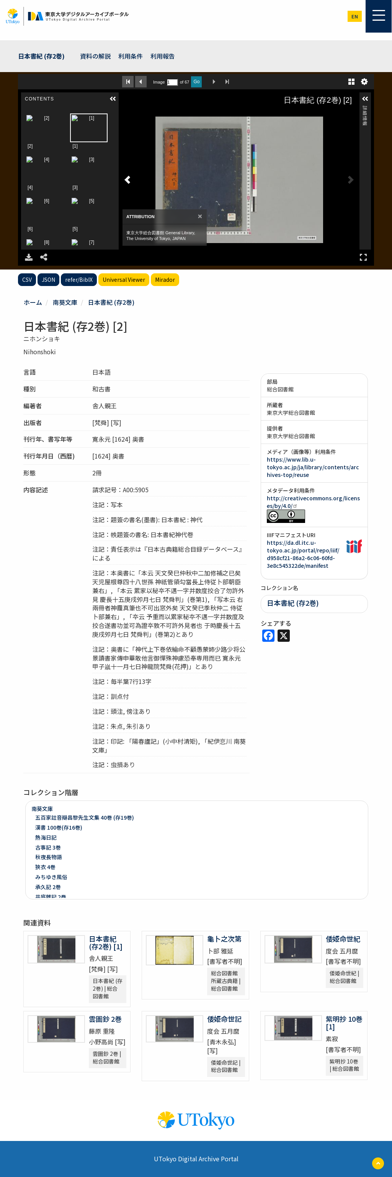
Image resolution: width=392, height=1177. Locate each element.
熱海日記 (46, 837)
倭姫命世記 (224, 1019)
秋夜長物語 (48, 857)
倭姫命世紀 (343, 939)
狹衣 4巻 (45, 867)
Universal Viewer (124, 279)
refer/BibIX (79, 279)
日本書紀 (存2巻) (41, 56)
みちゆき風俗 (51, 877)
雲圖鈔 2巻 (105, 1019)
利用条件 (130, 56)
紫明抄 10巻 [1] (344, 1022)
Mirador (165, 279)
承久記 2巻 (48, 887)
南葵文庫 (65, 302)
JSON (48, 279)
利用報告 (162, 56)
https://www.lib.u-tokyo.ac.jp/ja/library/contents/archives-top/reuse (313, 466)
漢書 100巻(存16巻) (58, 827)
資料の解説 (95, 56)
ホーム (33, 302)
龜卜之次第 (224, 939)
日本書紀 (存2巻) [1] (105, 942)
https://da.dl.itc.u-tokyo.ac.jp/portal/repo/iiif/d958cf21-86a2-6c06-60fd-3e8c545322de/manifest (303, 554)
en (354, 16)
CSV (27, 279)
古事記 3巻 (48, 847)
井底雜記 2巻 (50, 897)
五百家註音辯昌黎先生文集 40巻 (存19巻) (84, 817)
